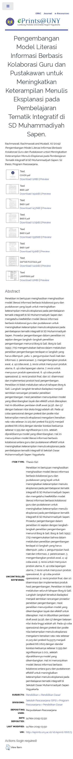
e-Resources (62, 13)
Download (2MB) (29, 280)
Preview (44, 179)
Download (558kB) (30, 236)
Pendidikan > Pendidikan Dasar (43, 694)
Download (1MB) (29, 179)
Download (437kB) (30, 208)
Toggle (8, 7)
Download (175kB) (30, 222)
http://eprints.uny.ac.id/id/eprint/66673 (49, 732)
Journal (48, 13)
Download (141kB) (30, 265)
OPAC (38, 13)
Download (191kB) (30, 193)
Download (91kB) (29, 251)
